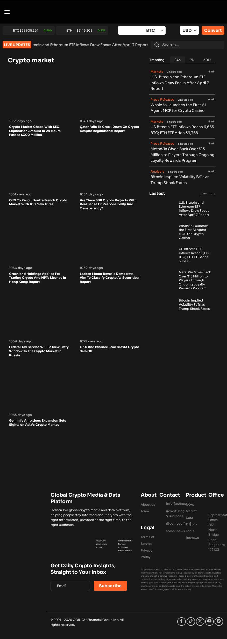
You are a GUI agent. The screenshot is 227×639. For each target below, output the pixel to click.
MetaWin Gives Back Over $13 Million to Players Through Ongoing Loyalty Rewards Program (182, 154)
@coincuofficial (178, 523)
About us (148, 504)
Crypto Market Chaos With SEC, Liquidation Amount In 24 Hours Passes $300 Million (35, 131)
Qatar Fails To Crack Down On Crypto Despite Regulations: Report (109, 129)
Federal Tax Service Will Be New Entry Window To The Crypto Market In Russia (39, 351)
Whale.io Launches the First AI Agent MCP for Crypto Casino (193, 232)
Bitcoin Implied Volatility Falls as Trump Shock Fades (194, 304)
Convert (213, 30)
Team (145, 511)
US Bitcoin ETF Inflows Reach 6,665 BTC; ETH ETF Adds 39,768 (194, 255)
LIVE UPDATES (17, 44)
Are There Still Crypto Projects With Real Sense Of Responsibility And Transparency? (108, 204)
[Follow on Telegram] (219, 621)
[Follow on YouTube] (209, 621)
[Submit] (156, 45)
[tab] (178, 60)
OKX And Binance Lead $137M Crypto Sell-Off (109, 349)
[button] (7, 11)
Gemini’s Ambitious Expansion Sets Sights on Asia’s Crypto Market (37, 422)
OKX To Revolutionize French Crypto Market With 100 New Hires (38, 202)
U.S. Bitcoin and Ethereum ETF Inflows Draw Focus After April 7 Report (97, 44)
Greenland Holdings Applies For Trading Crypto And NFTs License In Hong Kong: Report (37, 278)
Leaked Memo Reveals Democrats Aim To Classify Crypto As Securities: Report (109, 278)
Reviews (192, 538)
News (190, 504)
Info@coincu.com (180, 503)
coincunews (175, 531)
